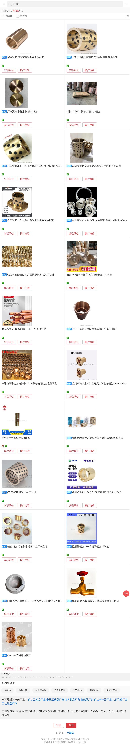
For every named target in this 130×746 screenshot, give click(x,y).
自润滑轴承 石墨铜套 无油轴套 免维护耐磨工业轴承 (99, 220)
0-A (3, 677)
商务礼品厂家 (72, 699)
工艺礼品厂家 (9, 703)
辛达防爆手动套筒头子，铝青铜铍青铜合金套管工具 (29, 383)
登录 (58, 725)
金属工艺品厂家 (55, 699)
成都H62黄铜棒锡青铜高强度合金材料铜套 (89, 274)
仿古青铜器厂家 (103, 699)
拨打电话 (25, 70)
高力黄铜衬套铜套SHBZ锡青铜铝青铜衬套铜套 (97, 492)
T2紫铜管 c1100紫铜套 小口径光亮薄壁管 (24, 329)
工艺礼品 (77, 690)
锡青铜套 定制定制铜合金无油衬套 (25, 57)
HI (24, 677)
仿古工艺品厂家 (37, 699)
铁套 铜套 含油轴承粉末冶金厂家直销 (27, 546)
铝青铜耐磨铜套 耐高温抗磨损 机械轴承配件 (30, 274)
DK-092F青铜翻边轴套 (19, 655)
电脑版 (70, 732)
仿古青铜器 (40, 690)
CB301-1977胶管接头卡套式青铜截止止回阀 (95, 601)
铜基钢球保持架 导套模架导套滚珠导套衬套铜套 (98, 437)
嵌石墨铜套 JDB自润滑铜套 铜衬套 (90, 546)
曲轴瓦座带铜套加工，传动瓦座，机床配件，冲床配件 (36, 601)
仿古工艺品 (59, 690)
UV (59, 677)
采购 (126, 593)
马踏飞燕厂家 (120, 699)
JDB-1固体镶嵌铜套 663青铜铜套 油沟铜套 (95, 57)
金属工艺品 (111, 690)
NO (40, 677)
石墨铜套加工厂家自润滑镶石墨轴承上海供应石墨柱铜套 (37, 166)
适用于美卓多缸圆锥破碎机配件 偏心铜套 (94, 329)
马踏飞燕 (23, 690)
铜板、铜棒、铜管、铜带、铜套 (83, 111)
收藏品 (7, 690)
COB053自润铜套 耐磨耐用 (21, 492)
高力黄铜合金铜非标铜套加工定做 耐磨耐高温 (96, 166)
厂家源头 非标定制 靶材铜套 (22, 111)
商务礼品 (94, 690)
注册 (71, 725)
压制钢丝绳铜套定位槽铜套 (16, 437)
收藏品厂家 (87, 699)
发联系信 (9, 70)
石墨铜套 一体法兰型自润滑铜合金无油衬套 (30, 220)
